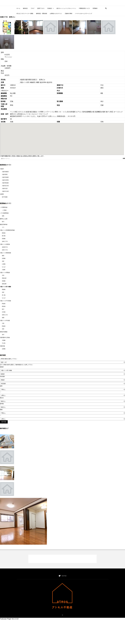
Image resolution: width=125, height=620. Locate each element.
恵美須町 (4, 283)
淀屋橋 (3, 258)
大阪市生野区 (5, 180)
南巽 (3, 317)
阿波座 (3, 303)
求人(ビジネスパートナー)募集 (25, 13)
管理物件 (95, 8)
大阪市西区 (5, 174)
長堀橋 (3, 238)
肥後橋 (3, 289)
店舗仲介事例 (68, 13)
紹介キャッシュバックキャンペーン (66, 8)
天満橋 (3, 340)
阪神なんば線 (3, 218)
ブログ (32, 8)
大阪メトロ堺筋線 (5, 272)
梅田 (3, 255)
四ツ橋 (3, 295)
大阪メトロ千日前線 (5, 300)
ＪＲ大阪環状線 (4, 213)
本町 (3, 261)
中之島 (3, 343)
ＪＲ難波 (4, 210)
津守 (3, 334)
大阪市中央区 (5, 191)
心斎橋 (3, 264)
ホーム (18, 8)
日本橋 (3, 312)
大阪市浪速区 (5, 177)
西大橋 (3, 235)
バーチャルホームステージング (83, 13)
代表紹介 (50, 8)
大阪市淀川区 (5, 185)
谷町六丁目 (5, 241)
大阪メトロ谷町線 (5, 244)
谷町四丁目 (5, 247)
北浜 (3, 275)
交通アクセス (40, 8)
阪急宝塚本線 (3, 224)
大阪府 (2, 169)
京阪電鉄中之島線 (5, 337)
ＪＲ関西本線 (3, 207)
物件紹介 (25, 8)
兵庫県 (2, 194)
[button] (105, 8)
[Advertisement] (62, 559)
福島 (3, 216)
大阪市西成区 (5, 183)
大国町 (3, 269)
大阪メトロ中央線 (5, 320)
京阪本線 (2, 346)
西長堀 (3, 233)
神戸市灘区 (5, 197)
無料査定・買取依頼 (41, 13)
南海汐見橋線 (3, 331)
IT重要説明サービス (84, 8)
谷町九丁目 (5, 314)
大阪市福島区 (5, 171)
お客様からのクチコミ (56, 13)
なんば (3, 267)
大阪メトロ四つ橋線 (5, 286)
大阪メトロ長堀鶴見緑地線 (7, 230)
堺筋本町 (4, 278)
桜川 (3, 221)
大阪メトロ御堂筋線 (5, 252)
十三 (3, 227)
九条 (3, 323)
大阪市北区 (5, 188)
